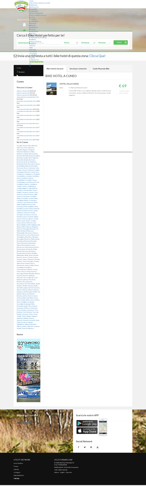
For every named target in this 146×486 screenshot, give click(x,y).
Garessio (27, 212)
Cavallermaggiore (22, 188)
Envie (25, 206)
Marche (32, 23)
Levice (19, 223)
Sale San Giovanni (33, 288)
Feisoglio (19, 208)
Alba (29, 145)
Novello (35, 255)
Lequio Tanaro (25, 221)
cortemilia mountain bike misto (26, 111)
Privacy (16, 467)
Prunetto (33, 271)
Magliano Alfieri (26, 225)
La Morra (24, 219)
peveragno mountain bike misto (27, 101)
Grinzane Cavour (22, 217)
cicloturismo (26, 422)
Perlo (24, 261)
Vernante (26, 320)
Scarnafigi (20, 304)
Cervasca (25, 192)
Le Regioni (17, 473)
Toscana (33, 35)
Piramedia (74, 468)
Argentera (30, 147)
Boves (38, 164)
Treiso (31, 314)
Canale (19, 170)
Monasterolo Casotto (23, 235)
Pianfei (27, 263)
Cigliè (35, 194)
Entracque (20, 206)
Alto (25, 147)
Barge (26, 154)
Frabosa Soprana (34, 208)
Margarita (35, 227)
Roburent (20, 277)
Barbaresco (20, 154)
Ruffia (36, 286)
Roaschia (19, 275)
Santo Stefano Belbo (23, 300)
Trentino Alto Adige (38, 37)
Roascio (25, 275)
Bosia (26, 164)
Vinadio (19, 328)
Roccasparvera (27, 281)
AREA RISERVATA (19, 476)
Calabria (33, 9)
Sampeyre (20, 292)
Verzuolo (32, 320)
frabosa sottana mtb (23, 91)
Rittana (37, 273)
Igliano (36, 217)
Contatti (33, 56)
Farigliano (31, 206)
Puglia (32, 29)
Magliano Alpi (36, 225)
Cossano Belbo (33, 198)
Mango (19, 227)
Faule (36, 206)
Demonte (30, 202)
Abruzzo (33, 5)
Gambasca (20, 212)
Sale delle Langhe (22, 288)
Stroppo (23, 310)
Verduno (19, 320)
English (62, 473)
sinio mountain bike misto (25, 139)
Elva (34, 204)
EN (30, 64)
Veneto (32, 43)
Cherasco (20, 194)
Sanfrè (25, 296)
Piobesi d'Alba (29, 265)
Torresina (25, 314)
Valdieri (28, 316)
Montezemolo (21, 249)
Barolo (31, 154)
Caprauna (30, 170)
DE (30, 66)
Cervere (31, 192)
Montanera (24, 243)
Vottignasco (30, 328)
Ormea (30, 257)
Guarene (30, 217)
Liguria (32, 19)
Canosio (24, 170)
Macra (19, 225)
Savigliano (24, 302)
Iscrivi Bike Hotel (36, 62)
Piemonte (33, 27)
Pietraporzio (20, 265)
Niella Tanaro (29, 255)
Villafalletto (20, 324)
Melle (18, 231)
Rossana (30, 286)
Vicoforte (24, 322)
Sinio (30, 306)
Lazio (32, 17)
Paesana (19, 259)
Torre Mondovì (27, 312)
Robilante (32, 275)
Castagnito (36, 174)
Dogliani (23, 204)
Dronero (29, 204)
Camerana (31, 168)
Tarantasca (30, 310)
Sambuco (36, 290)
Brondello (34, 166)
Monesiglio (20, 239)
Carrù (37, 172)
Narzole (24, 253)
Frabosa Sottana (22, 210)
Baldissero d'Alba (29, 152)
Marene (28, 227)
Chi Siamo (33, 52)
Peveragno (30, 261)
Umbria (32, 39)
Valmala (25, 318)
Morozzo (25, 251)
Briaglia (21, 166)
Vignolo (30, 322)
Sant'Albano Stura (32, 298)
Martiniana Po (34, 229)
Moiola (23, 231)
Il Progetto (34, 60)
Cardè (33, 172)
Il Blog (32, 58)
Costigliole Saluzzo (22, 200)
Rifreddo (31, 273)
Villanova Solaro (22, 326)
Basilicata (34, 7)
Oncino (25, 257)
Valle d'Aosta (35, 41)
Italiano (56, 473)
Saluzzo (30, 290)
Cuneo (25, 202)
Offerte (32, 45)
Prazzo (35, 269)
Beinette (32, 156)
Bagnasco (26, 150)
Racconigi (20, 273)
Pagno (25, 259)
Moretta (19, 251)
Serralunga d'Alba (29, 304)
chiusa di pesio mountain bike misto (28, 97)
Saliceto (19, 290)
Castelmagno (21, 182)
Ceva (36, 192)
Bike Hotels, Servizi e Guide (39, 3)
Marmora (19, 229)
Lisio (34, 223)
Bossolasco (31, 164)
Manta (24, 227)
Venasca (31, 318)
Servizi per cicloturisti (78, 69)
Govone (34, 214)
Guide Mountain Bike (101, 69)
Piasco (32, 263)
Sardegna (33, 31)
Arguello (19, 150)
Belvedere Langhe (22, 158)
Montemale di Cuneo (28, 245)
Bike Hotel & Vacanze (55, 69)
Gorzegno (20, 214)
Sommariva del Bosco (23, 308)
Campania (33, 11)
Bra (18, 166)
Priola (28, 271)
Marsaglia (26, 229)
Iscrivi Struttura (19, 464)
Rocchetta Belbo (30, 284)
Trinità (24, 316)
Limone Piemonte (26, 223)
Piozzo (36, 265)
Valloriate (20, 318)
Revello (25, 273)
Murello (19, 253)
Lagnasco (30, 219)
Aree (31, 48)
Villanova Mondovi (30, 324)
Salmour (24, 290)
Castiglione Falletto (23, 184)
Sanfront (30, 296)
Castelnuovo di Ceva (32, 182)
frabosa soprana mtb (23, 93)
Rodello (25, 286)
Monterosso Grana (23, 247)
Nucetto (19, 257)
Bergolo (26, 160)
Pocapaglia (20, 267)
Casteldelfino (21, 176)
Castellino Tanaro (31, 180)
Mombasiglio (21, 233)
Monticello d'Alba (31, 249)
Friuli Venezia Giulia (37, 15)
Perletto (19, 261)
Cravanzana (32, 200)
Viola (23, 328)
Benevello (20, 160)
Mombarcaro (29, 231)
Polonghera (27, 267)
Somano (34, 306)
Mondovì (35, 237)
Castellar (28, 176)
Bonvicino (20, 162)
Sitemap (16, 470)
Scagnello (31, 302)
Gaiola (36, 210)
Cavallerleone (31, 186)
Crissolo (19, 202)
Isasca (19, 219)
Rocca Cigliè (27, 277)
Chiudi (31, 1)
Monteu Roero (34, 247)
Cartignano (20, 174)
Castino (24, 186)
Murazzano (32, 251)
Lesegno (33, 221)
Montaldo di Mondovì (23, 241)
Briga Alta (28, 166)
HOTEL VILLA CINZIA (70, 84)
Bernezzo (32, 160)
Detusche (69, 473)
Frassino (30, 210)
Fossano (25, 208)
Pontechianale (21, 269)
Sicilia (32, 33)
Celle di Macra (32, 188)
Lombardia (34, 21)
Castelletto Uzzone (27, 178)
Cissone (19, 196)
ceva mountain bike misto (25, 109)
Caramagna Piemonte (23, 172)
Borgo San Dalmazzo (30, 162)
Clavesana (26, 196)
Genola (32, 212)
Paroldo (37, 259)
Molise (32, 25)
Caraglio (36, 170)
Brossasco (20, 168)
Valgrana (34, 316)
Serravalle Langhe (22, 306)
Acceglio (19, 145)
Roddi (38, 284)
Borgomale (20, 164)
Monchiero (28, 237)
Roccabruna (24, 279)
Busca (26, 168)
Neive (29, 253)
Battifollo (26, 156)
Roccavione (20, 284)
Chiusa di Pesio (28, 194)
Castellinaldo (21, 180)
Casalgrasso (28, 174)
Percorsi (32, 50)
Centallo (19, 190)
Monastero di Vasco (31, 233)
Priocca (23, 271)
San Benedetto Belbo (30, 292)
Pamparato (30, 259)
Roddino (19, 286)
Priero (19, 271)
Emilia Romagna (36, 13)
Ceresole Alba (27, 190)
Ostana (35, 257)
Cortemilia (24, 198)
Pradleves (29, 269)
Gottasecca (27, 214)
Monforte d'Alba (29, 239)
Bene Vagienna (33, 158)
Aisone (25, 145)
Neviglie (34, 253)
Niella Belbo (20, 255)
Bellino (38, 156)
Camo (37, 168)
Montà (37, 239)
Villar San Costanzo (33, 326)
